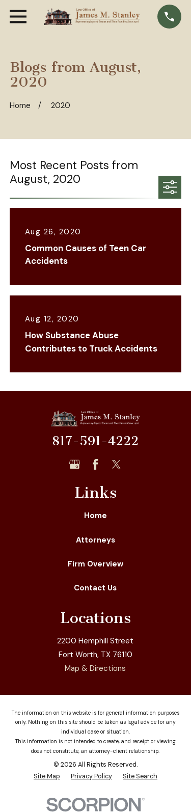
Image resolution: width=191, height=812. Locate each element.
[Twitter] (116, 464)
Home (95, 515)
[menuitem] (47, 776)
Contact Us (95, 588)
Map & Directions (95, 668)
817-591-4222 (95, 441)
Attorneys (95, 540)
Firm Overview (95, 564)
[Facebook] (95, 464)
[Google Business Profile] (74, 464)
